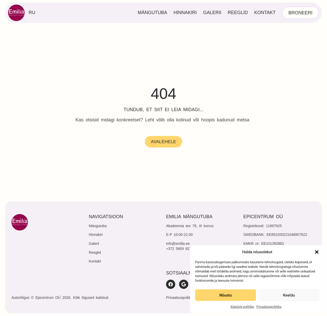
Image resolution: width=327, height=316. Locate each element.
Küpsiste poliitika (242, 307)
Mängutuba (152, 12)
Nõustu (225, 295)
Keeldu (289, 295)
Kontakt (265, 12)
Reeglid (238, 12)
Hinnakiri (185, 12)
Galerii (212, 12)
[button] (316, 252)
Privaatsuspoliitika (269, 307)
